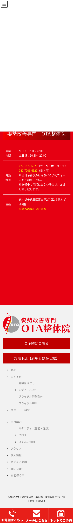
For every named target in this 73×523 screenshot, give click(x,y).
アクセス (16, 448)
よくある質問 (26, 442)
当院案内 (16, 422)
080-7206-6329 (28, 170)
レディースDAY (27, 390)
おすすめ (16, 377)
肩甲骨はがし (26, 383)
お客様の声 (17, 475)
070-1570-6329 (28, 166)
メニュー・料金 (20, 410)
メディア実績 (19, 462)
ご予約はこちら (36, 343)
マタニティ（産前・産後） (34, 428)
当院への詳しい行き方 (32, 209)
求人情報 (16, 455)
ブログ (22, 435)
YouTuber (17, 469)
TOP (13, 370)
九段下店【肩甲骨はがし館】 (36, 358)
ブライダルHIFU (28, 403)
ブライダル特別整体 (30, 396)
